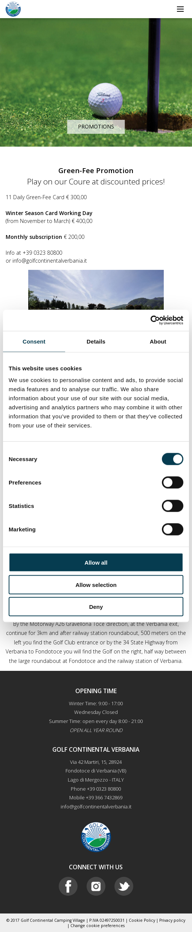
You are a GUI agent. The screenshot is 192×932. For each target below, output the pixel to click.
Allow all (96, 562)
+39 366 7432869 (104, 797)
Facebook (68, 886)
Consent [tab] (34, 341)
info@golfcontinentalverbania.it (96, 806)
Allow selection (95, 584)
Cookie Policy (142, 920)
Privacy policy (172, 920)
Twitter (123, 886)
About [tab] (158, 341)
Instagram (96, 886)
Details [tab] (96, 341)
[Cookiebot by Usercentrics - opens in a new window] (150, 320)
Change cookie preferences (97, 925)
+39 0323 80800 (104, 788)
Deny (96, 607)
